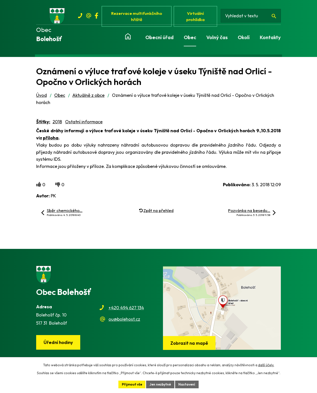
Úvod (41, 96)
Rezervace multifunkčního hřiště (137, 17)
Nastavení (187, 384)
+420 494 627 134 (126, 309)
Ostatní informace (84, 123)
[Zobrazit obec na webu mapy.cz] (222, 309)
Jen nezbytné (160, 384)
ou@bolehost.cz (124, 320)
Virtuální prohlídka (196, 17)
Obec (59, 96)
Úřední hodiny (58, 343)
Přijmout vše (131, 384)
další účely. (266, 365)
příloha (50, 139)
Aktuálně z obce (88, 96)
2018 (57, 123)
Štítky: (43, 123)
